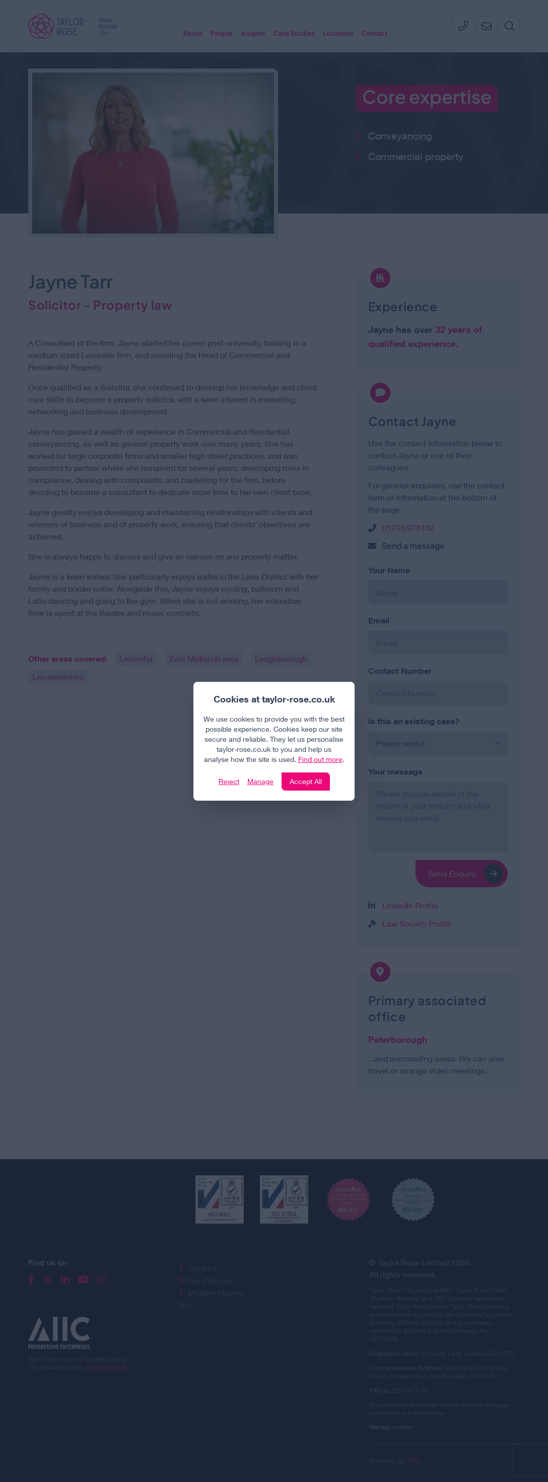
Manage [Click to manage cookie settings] (260, 781)
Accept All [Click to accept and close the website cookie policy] (306, 781)
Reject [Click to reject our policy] (229, 781)
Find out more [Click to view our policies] (320, 759)
